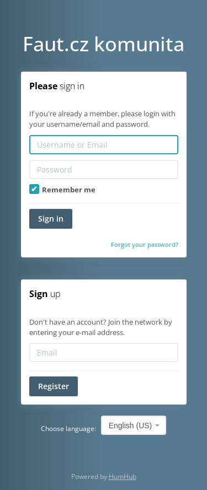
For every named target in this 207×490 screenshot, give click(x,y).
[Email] (103, 352)
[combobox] (134, 425)
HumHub (122, 476)
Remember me (62, 190)
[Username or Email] (103, 144)
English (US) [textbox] (130, 425)
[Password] (103, 169)
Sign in (50, 218)
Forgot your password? (144, 244)
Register (53, 386)
